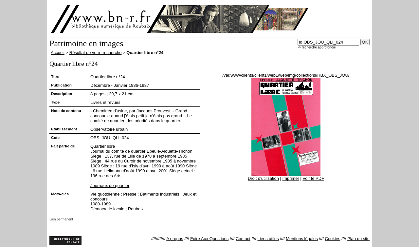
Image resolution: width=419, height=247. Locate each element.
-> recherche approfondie (317, 47)
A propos (174, 238)
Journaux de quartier (109, 185)
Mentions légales (302, 238)
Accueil (57, 52)
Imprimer (290, 178)
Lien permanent (61, 219)
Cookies (332, 238)
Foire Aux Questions (209, 238)
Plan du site (358, 238)
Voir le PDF (313, 178)
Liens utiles (268, 238)
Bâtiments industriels (159, 194)
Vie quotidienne (104, 194)
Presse (129, 194)
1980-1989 (100, 203)
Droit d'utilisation (263, 178)
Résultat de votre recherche (95, 52)
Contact (243, 238)
